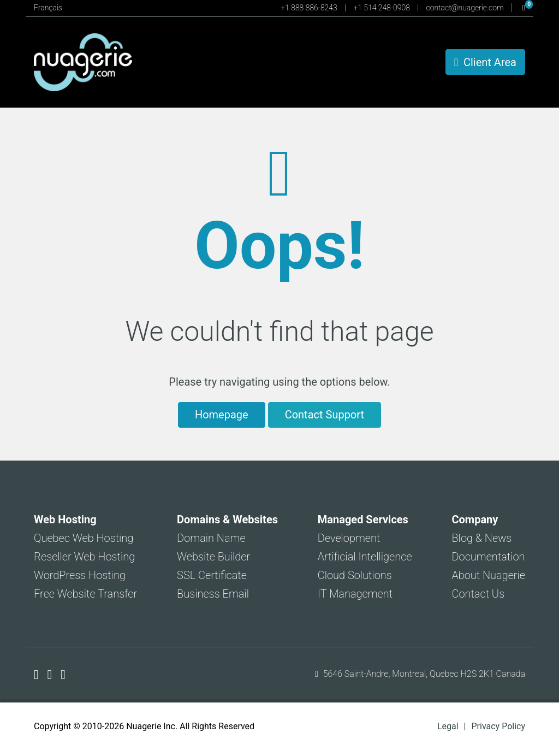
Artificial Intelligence (365, 556)
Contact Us (477, 593)
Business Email (213, 593)
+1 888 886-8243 (310, 7)
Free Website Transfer (85, 593)
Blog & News (481, 538)
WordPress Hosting (80, 575)
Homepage (221, 414)
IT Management (355, 593)
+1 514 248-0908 (382, 7)
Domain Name (211, 538)
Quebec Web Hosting (83, 538)
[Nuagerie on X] (51, 674)
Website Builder (213, 556)
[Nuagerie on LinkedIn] (63, 674)
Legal (448, 726)
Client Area (485, 62)
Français (48, 7)
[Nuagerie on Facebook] (38, 674)
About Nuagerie (488, 575)
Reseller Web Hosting (84, 556)
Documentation (488, 556)
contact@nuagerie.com (466, 7)
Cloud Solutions (355, 575)
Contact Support (324, 414)
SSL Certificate (212, 575)
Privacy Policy (499, 726)
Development (349, 538)
